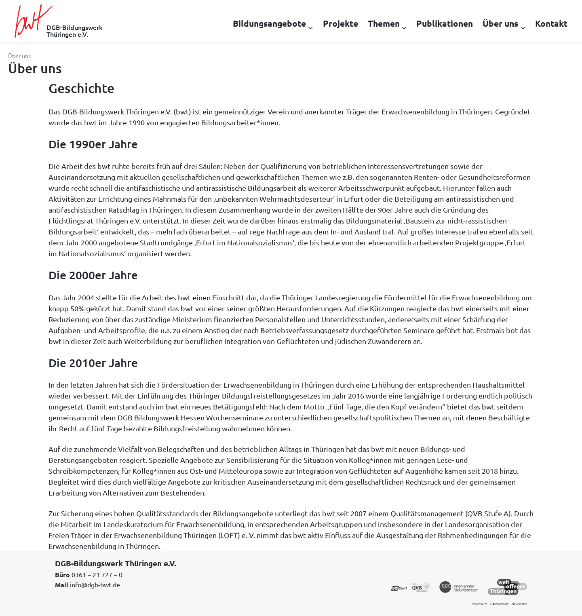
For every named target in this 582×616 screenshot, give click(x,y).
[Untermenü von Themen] (404, 27)
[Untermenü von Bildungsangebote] (310, 27)
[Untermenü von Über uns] (523, 27)
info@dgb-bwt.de (95, 584)
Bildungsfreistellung (187, 428)
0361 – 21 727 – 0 (97, 574)
